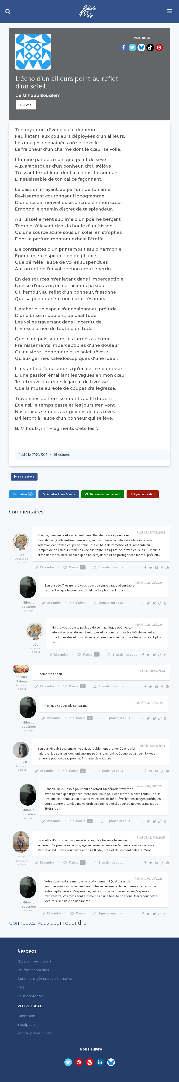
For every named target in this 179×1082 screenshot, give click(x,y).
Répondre (44, 567)
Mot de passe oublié (34, 1033)
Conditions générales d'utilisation (44, 978)
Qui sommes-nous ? (34, 961)
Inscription (26, 1024)
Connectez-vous (29, 922)
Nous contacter (30, 996)
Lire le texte (24, 476)
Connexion (26, 1016)
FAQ (20, 987)
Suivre (25, 105)
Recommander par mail (102, 494)
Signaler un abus (143, 494)
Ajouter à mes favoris (58, 494)
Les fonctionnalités (33, 970)
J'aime (22, 494)
